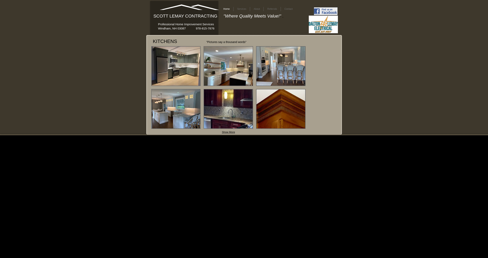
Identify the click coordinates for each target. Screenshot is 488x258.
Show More (228, 132)
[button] (176, 66)
